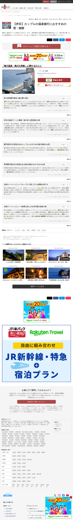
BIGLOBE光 (9, 508)
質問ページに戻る (37, 286)
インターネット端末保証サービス (37, 512)
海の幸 (44, 230)
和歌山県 (39, 474)
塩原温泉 (11, 435)
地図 (41, 75)
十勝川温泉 (18, 431)
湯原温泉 (42, 441)
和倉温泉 (29, 437)
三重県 (28, 470)
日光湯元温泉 (36, 443)
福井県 (24, 466)
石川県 (19, 466)
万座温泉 (41, 433)
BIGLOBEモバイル (11, 513)
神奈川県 (29, 459)
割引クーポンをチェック (54, 85)
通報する (69, 115)
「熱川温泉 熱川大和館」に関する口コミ (22, 66)
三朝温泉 (24, 441)
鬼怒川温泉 (5, 435)
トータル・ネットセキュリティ (37, 515)
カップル (17, 230)
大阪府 (24, 474)
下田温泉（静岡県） (20, 437)
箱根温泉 (43, 443)
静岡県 (33, 230)
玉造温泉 (30, 441)
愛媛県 (24, 481)
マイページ (62, 1)
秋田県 (33, 452)
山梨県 (14, 463)
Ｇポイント (57, 430)
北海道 (14, 452)
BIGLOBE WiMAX (11, 516)
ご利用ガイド (58, 426)
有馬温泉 (36, 439)
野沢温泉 (17, 435)
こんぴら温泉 (17, 441)
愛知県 (24, 470)
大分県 (32, 485)
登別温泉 (11, 431)
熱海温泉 (36, 445)
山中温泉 (35, 437)
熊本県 (28, 485)
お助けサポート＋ (34, 508)
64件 (46, 71)
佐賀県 (18, 485)
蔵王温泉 (16, 433)
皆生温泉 (36, 441)
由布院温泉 (29, 445)
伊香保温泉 (34, 433)
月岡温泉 (29, 435)
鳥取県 (14, 477)
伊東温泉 (4, 437)
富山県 (14, 466)
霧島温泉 (16, 443)
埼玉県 (14, 459)
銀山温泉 (22, 433)
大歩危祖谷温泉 (21, 445)
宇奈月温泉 (5, 439)
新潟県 (24, 463)
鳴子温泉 (43, 431)
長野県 (19, 463)
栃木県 (14, 456)
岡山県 (24, 477)
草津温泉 (28, 433)
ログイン (68, 1)
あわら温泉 (41, 437)
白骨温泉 (23, 435)
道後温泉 (10, 441)
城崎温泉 (30, 439)
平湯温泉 (17, 439)
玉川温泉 (29, 443)
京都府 (19, 474)
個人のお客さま (8, 502)
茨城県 (24, 456)
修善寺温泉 (11, 437)
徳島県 (14, 481)
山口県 (33, 477)
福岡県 (13, 485)
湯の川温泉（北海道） (27, 431)
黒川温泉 (10, 443)
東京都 (24, 459)
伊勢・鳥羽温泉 (6, 445)
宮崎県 (37, 485)
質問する (53, 1)
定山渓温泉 (5, 431)
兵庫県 (28, 474)
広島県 (28, 477)
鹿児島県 (42, 485)
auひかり (8, 511)
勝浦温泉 (4, 441)
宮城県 (28, 452)
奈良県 (33, 474)
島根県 (19, 477)
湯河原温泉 (41, 435)
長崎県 (23, 485)
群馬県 (19, 456)
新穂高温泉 (24, 439)
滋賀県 (14, 474)
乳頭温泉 (37, 431)
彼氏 (23, 230)
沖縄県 (47, 485)
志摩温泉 (13, 445)
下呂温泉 (11, 439)
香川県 (19, 481)
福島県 (43, 452)
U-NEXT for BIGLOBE (35, 518)
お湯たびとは (58, 424)
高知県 (28, 481)
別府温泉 (4, 443)
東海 (28, 230)
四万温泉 (47, 433)
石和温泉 (35, 435)
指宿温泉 (42, 445)
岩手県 (24, 452)
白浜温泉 (42, 439)
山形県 (38, 452)
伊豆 (38, 230)
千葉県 (19, 459)
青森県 (19, 452)
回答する (46, 1)
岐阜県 (19, 470)
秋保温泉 (4, 433)
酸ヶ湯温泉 (23, 443)
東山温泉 (10, 433)
